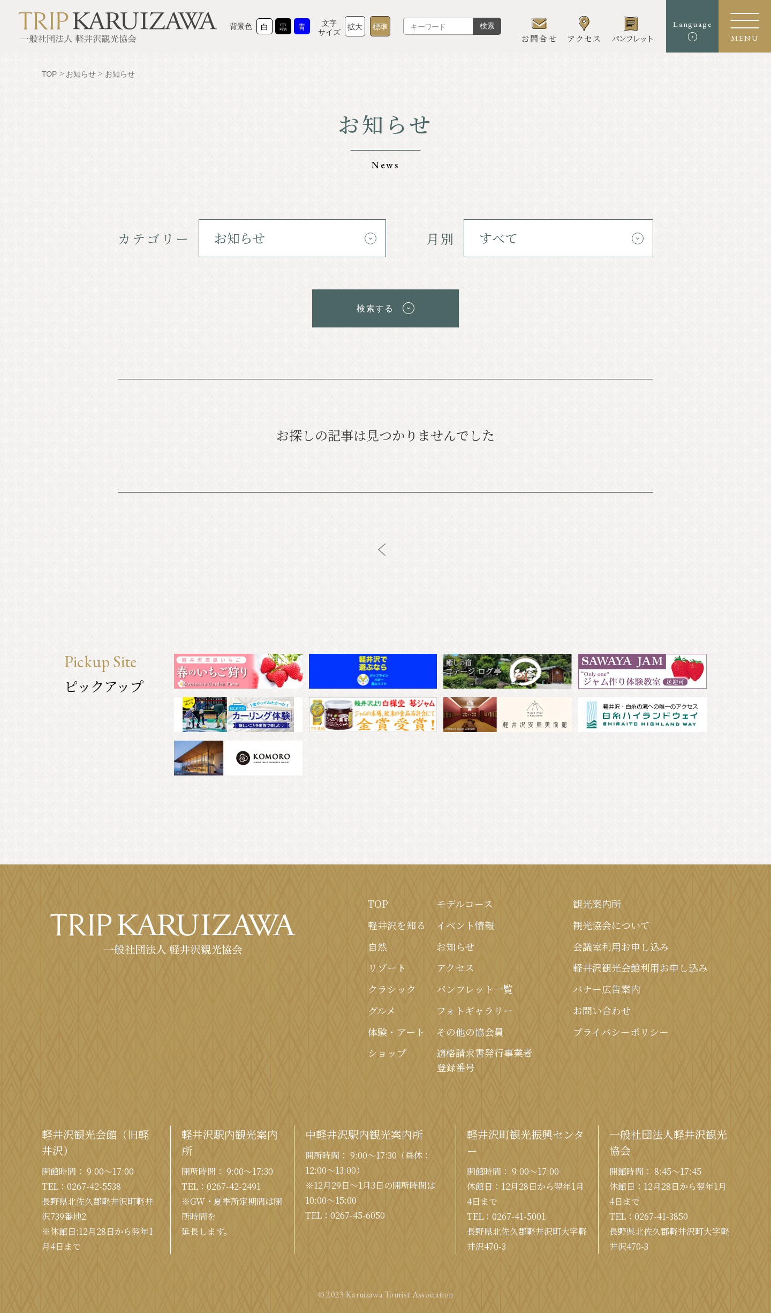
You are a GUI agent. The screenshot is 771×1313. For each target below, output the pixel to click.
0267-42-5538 (94, 1183)
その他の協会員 (470, 1028)
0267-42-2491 (234, 1183)
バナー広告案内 (606, 985)
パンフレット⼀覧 (474, 985)
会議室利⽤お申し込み (621, 942)
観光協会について (611, 921)
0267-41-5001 (519, 1213)
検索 (485, 28)
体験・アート (396, 1028)
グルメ (382, 1006)
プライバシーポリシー (621, 1028)
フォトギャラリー (474, 1006)
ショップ (387, 1049)
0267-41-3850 (661, 1213)
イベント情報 (465, 921)
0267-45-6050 (357, 1212)
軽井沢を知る (397, 921)
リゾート (387, 964)
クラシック (392, 985)
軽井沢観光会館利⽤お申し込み (640, 964)
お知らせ (455, 942)
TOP (378, 899)
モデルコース (464, 899)
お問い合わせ (602, 1006)
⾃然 (377, 942)
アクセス (455, 964)
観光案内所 (597, 899)
